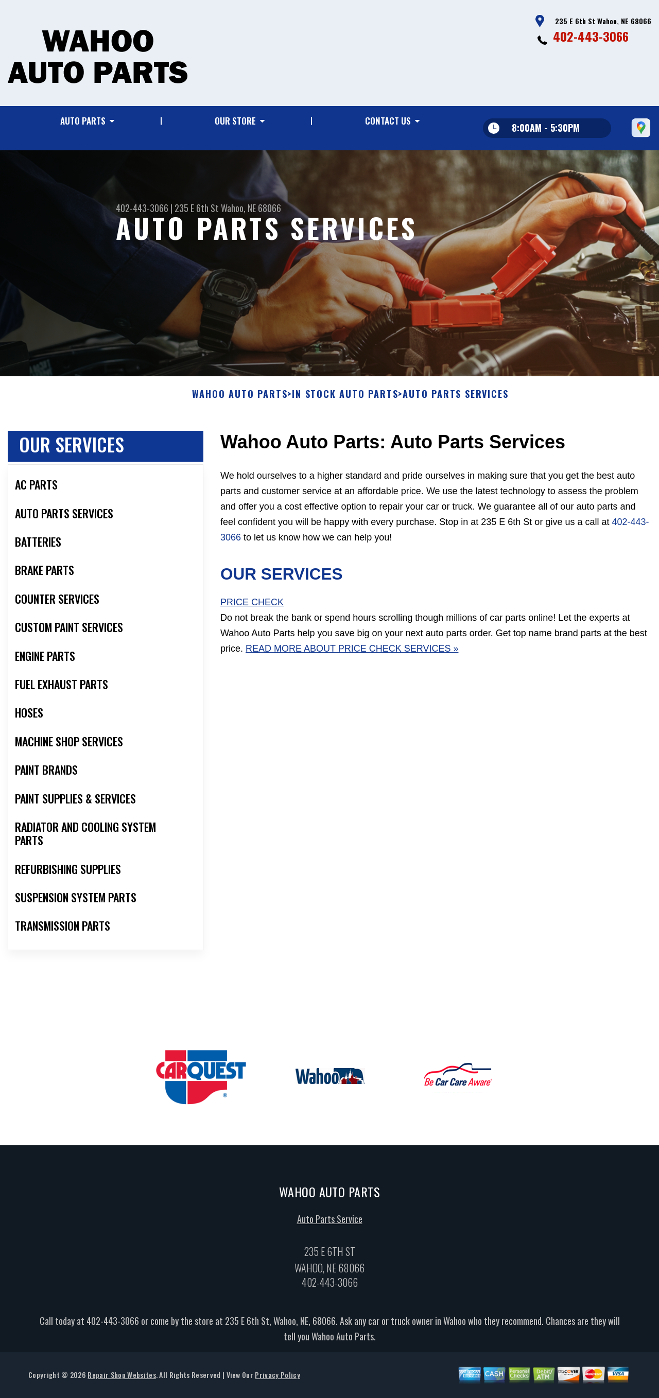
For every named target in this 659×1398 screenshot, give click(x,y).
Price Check (252, 606)
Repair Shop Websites (121, 1378)
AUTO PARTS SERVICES (455, 398)
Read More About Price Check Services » (352, 652)
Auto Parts (83, 120)
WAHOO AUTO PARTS (240, 398)
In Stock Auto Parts (345, 398)
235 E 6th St (197, 208)
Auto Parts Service (329, 1222)
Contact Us (388, 120)
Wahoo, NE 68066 (251, 208)
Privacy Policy (277, 1378)
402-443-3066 (591, 36)
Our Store (235, 120)
